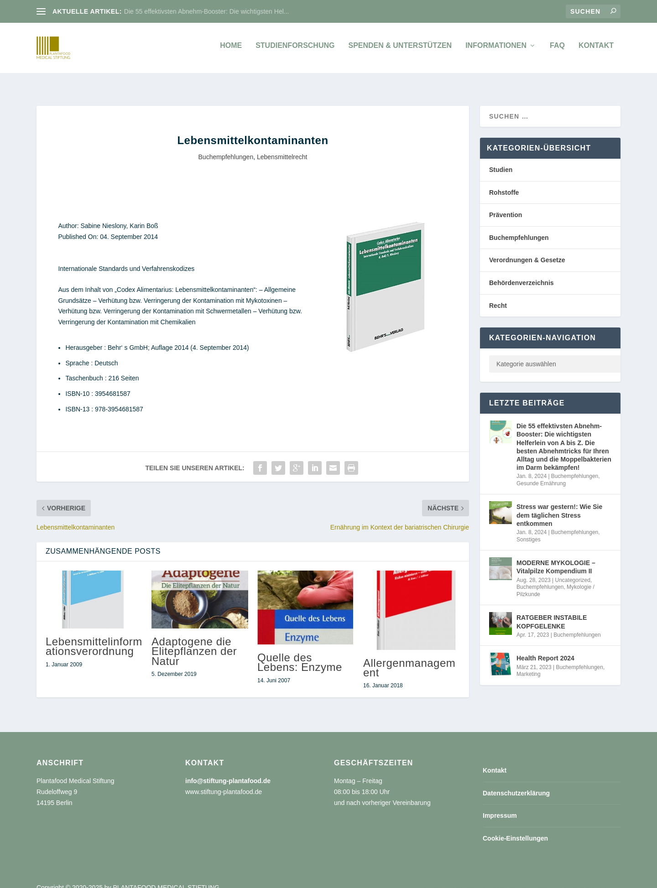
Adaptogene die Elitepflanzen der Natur (194, 641)
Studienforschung (295, 50)
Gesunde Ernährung (541, 473)
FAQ (557, 50)
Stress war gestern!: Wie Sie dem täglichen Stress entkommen (559, 505)
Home (231, 50)
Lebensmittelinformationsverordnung (94, 636)
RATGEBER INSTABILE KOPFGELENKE (551, 611)
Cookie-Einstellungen (515, 828)
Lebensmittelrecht (282, 147)
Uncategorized (572, 570)
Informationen (496, 50)
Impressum (500, 805)
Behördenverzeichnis (521, 272)
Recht (498, 295)
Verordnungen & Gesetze (527, 250)
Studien (500, 159)
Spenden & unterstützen (400, 50)
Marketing (528, 664)
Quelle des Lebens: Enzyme (299, 652)
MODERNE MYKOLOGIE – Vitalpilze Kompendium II (555, 557)
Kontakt (596, 50)
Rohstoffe (504, 182)
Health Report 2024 (545, 648)
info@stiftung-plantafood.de (228, 770)
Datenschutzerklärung (516, 783)
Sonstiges (528, 529)
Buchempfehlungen (226, 147)
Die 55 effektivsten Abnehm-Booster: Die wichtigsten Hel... (206, 11)
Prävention (505, 204)
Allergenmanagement (409, 658)
